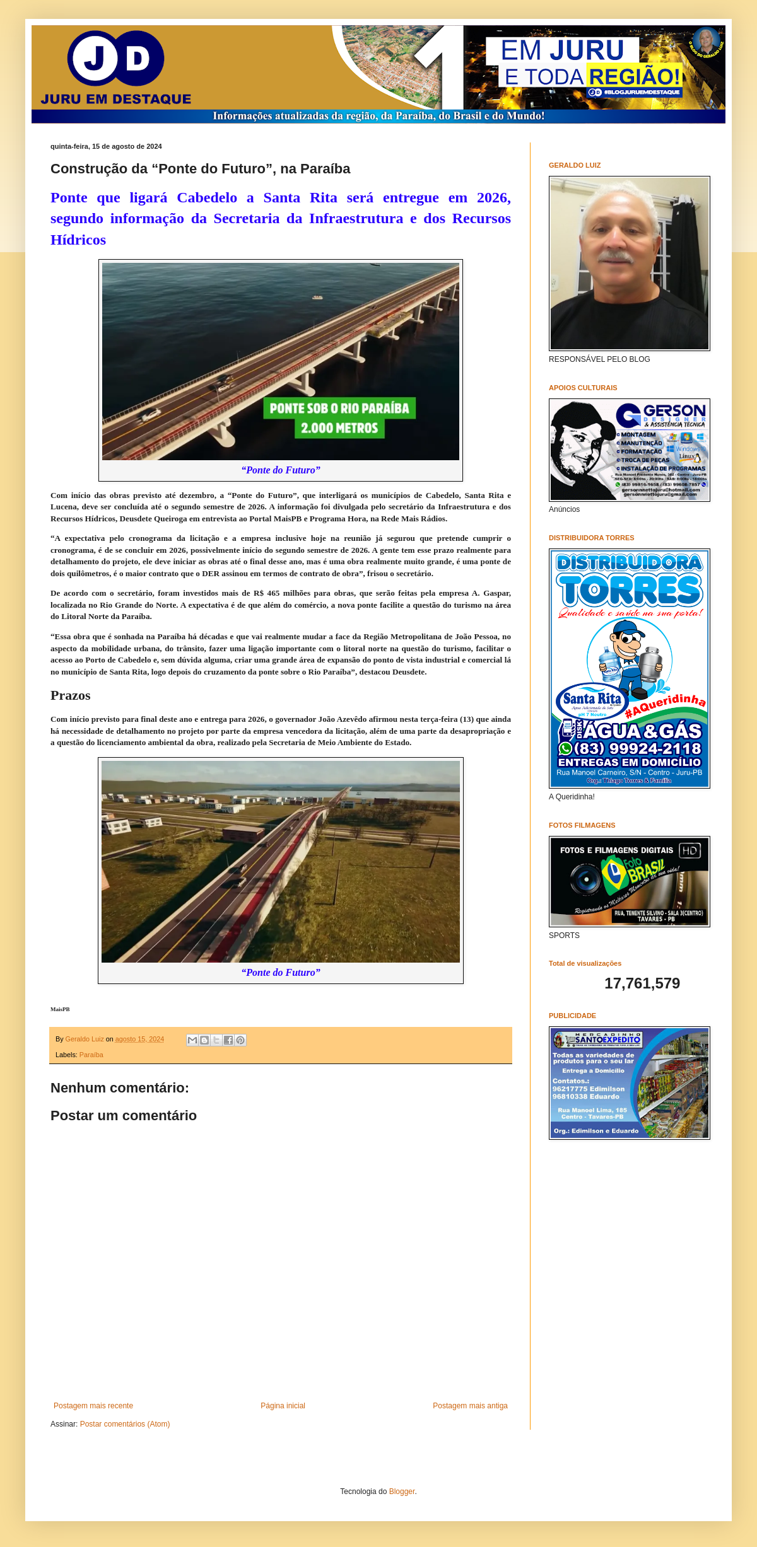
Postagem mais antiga (470, 1405)
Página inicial (283, 1405)
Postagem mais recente (93, 1405)
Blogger (402, 1491)
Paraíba (91, 1054)
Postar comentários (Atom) (125, 1424)
